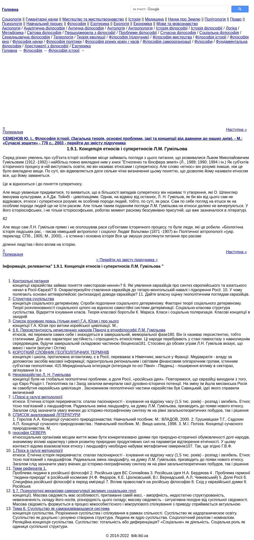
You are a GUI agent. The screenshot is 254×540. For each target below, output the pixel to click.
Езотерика (99, 24)
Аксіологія (11, 28)
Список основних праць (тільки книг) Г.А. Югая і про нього (66, 321)
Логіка (231, 28)
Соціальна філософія (219, 33)
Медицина (154, 19)
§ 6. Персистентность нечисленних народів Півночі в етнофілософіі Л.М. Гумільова (89, 330)
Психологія (12, 24)
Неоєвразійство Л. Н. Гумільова (42, 375)
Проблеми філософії (138, 33)
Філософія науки (27, 41)
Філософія (76, 24)
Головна (9, 50)
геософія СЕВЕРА (29, 433)
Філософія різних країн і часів (112, 41)
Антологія (116, 28)
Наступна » (236, 129)
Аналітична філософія (44, 28)
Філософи (203, 41)
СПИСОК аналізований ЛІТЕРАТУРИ (46, 415)
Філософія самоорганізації (166, 41)
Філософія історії (210, 37)
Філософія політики (64, 41)
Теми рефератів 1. (30, 468)
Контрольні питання (31, 281)
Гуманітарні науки (42, 19)
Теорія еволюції (91, 37)
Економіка (142, 24)
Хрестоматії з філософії (46, 46)
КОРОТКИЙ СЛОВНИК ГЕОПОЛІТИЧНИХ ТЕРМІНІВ (61, 352)
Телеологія (63, 37)
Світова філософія (44, 33)
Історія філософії (172, 28)
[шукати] (178, 9)
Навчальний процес (44, 24)
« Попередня (13, 130)
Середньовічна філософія (26, 37)
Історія (134, 19)
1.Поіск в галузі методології (38, 450)
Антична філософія (86, 28)
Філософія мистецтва (172, 37)
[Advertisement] (127, 87)
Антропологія (140, 28)
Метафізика (13, 33)
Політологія (215, 19)
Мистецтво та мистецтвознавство (93, 19)
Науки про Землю (184, 19)
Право (236, 19)
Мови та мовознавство (177, 24)
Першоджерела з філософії (90, 33)
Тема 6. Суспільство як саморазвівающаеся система (61, 509)
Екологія (121, 24)
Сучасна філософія (178, 33)
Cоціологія (11, 19)
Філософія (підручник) (129, 37)
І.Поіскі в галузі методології (38, 397)
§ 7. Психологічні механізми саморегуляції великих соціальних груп (74, 491)
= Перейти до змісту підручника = (127, 260)
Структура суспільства (33, 299)
